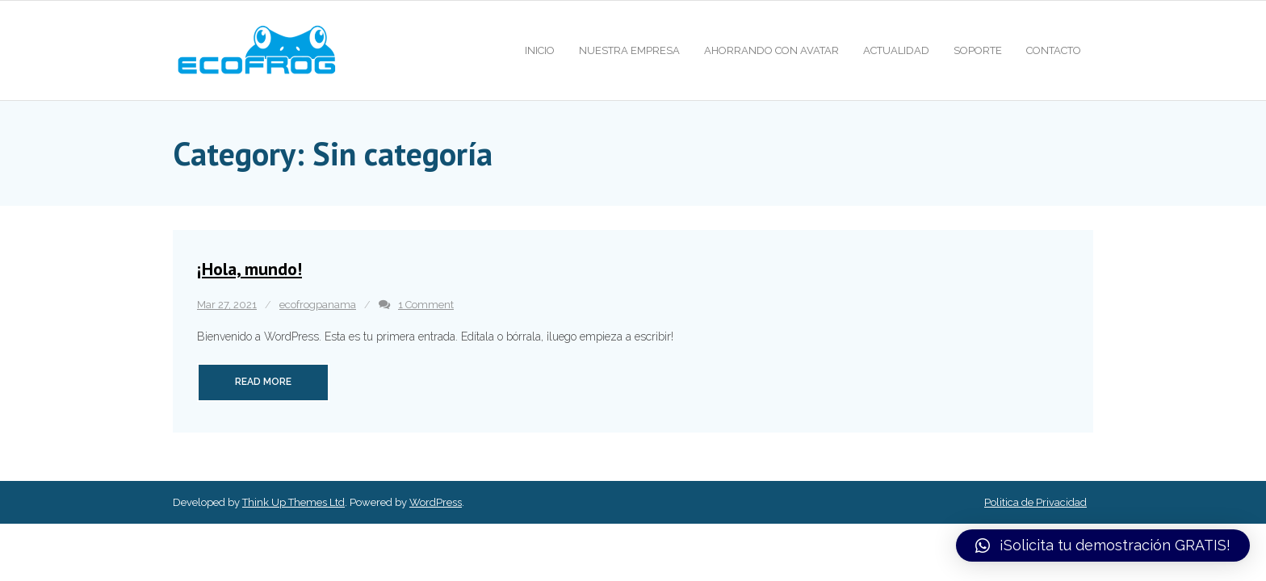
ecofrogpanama (317, 305)
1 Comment (426, 305)
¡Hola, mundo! (249, 268)
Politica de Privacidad (1035, 502)
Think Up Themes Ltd (293, 502)
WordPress (435, 502)
